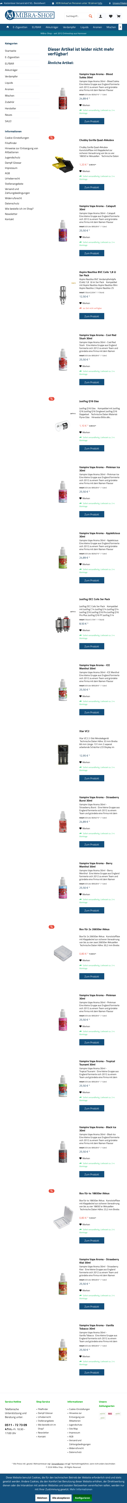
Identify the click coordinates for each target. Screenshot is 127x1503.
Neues (8, 115)
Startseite (10, 51)
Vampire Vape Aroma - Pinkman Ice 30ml (99, 468)
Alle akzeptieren (61, 1498)
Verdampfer (11, 76)
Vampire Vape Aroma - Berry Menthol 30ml (95, 865)
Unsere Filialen (120, 3)
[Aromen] (97, 27)
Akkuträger (11, 70)
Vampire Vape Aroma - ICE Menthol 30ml (94, 666)
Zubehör (9, 102)
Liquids (9, 83)
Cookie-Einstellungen (17, 138)
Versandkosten (57, 1463)
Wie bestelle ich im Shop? (19, 209)
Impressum (11, 168)
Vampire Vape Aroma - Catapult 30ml (97, 207)
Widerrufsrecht (13, 198)
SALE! (8, 121)
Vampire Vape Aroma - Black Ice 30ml (97, 1128)
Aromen (9, 89)
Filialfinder (11, 143)
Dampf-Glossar (13, 163)
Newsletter (11, 214)
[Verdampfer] (69, 27)
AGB (7, 173)
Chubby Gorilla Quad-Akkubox (96, 140)
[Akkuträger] (52, 27)
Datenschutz (12, 203)
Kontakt (9, 219)
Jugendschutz (12, 157)
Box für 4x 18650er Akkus (94, 1193)
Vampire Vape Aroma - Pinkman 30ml (97, 997)
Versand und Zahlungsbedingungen (17, 191)
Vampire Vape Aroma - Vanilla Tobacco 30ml (96, 1327)
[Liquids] (84, 27)
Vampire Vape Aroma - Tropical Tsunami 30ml (97, 1063)
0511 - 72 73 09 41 (16, 1426)
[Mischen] (111, 27)
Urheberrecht (12, 178)
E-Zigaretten (12, 57)
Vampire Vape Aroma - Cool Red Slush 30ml (97, 336)
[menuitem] (118, 16)
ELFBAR (9, 63)
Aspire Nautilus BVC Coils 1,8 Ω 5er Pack (97, 273)
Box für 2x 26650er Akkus (94, 929)
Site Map (73, 1428)
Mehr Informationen (81, 1489)
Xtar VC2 (84, 731)
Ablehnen (42, 1498)
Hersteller (10, 108)
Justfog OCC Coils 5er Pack (94, 599)
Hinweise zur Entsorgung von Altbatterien (21, 150)
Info (100, 3)
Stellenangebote (14, 184)
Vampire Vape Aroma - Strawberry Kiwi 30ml (99, 1261)
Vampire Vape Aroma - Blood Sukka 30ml (96, 75)
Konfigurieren (82, 1498)
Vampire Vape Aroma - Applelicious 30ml (99, 534)
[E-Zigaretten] (20, 27)
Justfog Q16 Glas (89, 401)
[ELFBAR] (36, 27)
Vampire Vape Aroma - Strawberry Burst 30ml (99, 799)
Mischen (9, 95)
